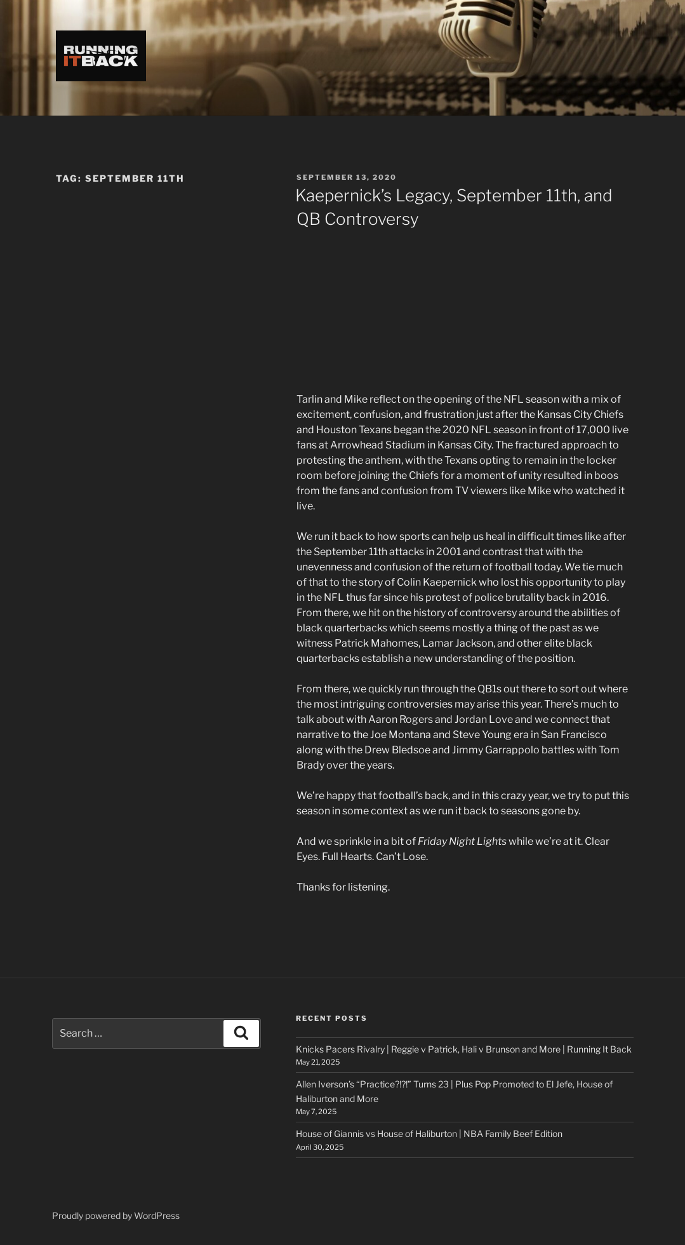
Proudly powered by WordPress (116, 1215)
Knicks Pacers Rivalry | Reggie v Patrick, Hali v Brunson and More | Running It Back (464, 1049)
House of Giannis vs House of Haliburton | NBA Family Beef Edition (429, 1133)
